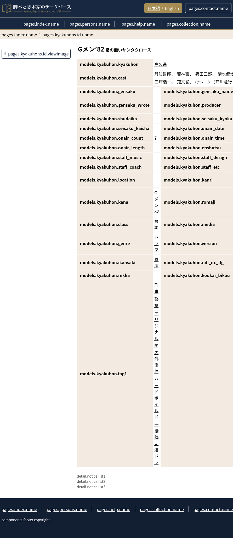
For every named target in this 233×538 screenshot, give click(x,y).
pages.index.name (19, 509)
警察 (156, 302)
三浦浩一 (162, 81)
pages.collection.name (162, 509)
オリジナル (156, 325)
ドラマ (156, 243)
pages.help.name (113, 509)
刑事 (156, 288)
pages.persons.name (67, 509)
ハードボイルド (156, 398)
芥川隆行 (223, 81)
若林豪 (183, 74)
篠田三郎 (203, 74)
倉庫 (156, 262)
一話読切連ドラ (156, 443)
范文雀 (183, 81)
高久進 (160, 64)
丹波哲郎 (162, 74)
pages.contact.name (213, 509)
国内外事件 (156, 358)
